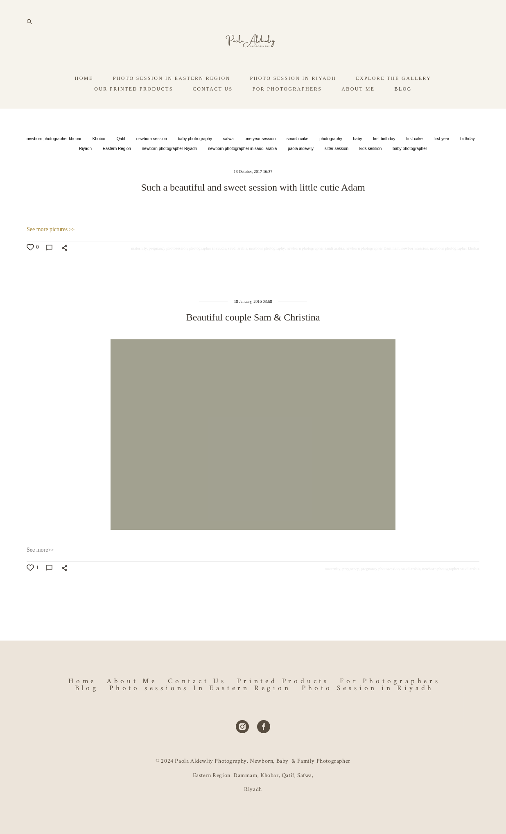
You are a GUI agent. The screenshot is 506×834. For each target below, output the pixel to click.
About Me (132, 681)
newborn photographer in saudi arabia (243, 170)
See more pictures (51, 251)
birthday (467, 160)
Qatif (121, 160)
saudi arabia (237, 270)
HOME (84, 99)
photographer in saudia (207, 270)
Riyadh (86, 170)
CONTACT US (213, 110)
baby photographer (410, 170)
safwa (229, 160)
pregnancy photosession (168, 270)
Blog (87, 688)
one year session (261, 160)
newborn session (152, 160)
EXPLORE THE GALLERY (393, 99)
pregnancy (350, 590)
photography (331, 160)
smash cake (298, 160)
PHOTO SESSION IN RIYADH (293, 99)
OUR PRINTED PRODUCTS (133, 110)
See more (40, 571)
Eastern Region (117, 170)
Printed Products (283, 681)
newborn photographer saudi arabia (315, 270)
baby (358, 160)
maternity (139, 270)
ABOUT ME (358, 110)
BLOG (403, 110)
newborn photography (267, 270)
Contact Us (197, 681)
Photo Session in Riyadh (368, 688)
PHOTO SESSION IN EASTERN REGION (171, 99)
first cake (415, 160)
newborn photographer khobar (55, 160)
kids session (371, 170)
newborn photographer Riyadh (170, 170)
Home (82, 681)
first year (442, 160)
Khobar (100, 160)
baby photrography (195, 160)
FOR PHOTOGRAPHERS (287, 110)
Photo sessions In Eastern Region (200, 688)
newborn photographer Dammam (373, 270)
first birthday (384, 160)
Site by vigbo (252, 815)
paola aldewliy (301, 170)
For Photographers (390, 681)
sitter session (337, 170)
